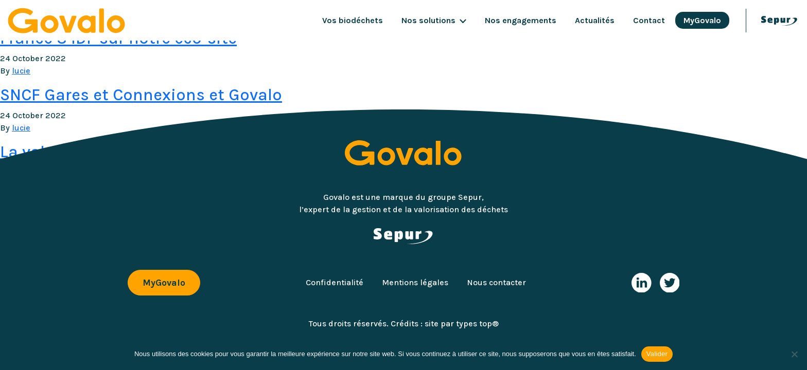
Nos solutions (428, 20)
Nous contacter (496, 282)
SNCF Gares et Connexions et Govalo (141, 94)
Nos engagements (520, 20)
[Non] (794, 354)
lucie (21, 71)
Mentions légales (415, 282)
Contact (649, 20)
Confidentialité (334, 282)
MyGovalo (702, 20)
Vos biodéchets (352, 20)
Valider (657, 354)
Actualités (595, 20)
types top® (477, 323)
